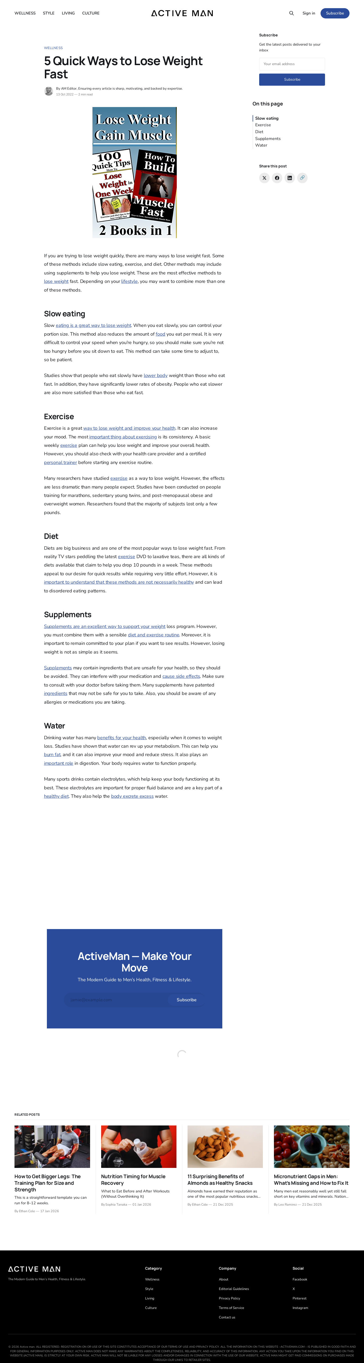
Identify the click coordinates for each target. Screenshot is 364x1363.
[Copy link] (302, 178)
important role (58, 763)
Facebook (300, 1279)
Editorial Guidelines (234, 1289)
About (223, 1279)
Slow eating (267, 118)
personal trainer (60, 462)
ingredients (55, 693)
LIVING (68, 13)
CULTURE (91, 13)
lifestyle (129, 281)
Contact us (227, 1317)
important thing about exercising (123, 437)
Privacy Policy (229, 1298)
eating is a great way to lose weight (93, 325)
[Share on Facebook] (277, 178)
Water (261, 145)
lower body (156, 375)
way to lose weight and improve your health (129, 428)
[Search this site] (291, 13)
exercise (68, 445)
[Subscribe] (186, 1000)
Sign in (309, 13)
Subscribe (335, 13)
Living (149, 1298)
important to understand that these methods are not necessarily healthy (119, 582)
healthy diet (56, 796)
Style (149, 1289)
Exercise (263, 125)
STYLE (49, 13)
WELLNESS (25, 13)
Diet (259, 132)
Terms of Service (231, 1308)
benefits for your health (121, 737)
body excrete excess (132, 796)
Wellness (53, 48)
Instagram (300, 1308)
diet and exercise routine (153, 635)
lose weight (56, 281)
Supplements (58, 668)
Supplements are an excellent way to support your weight (104, 626)
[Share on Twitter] (264, 178)
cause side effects (181, 676)
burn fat (52, 754)
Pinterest (300, 1298)
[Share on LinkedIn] (289, 178)
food (160, 334)
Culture (151, 1308)
